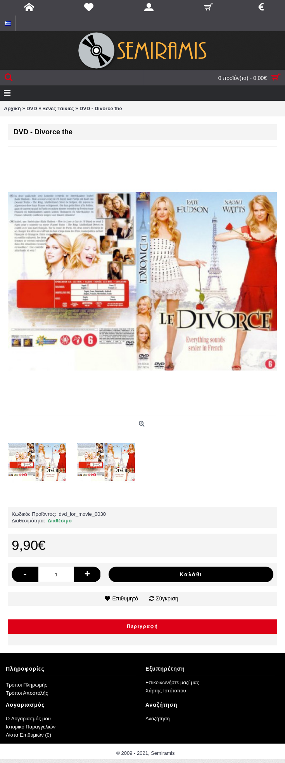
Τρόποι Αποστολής (27, 693)
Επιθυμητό (125, 598)
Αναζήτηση (157, 718)
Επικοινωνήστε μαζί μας (172, 682)
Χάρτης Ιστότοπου (165, 691)
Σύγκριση (167, 598)
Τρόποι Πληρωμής (26, 685)
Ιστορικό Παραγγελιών (30, 727)
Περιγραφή (142, 626)
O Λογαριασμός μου (28, 718)
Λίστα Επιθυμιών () (28, 735)
